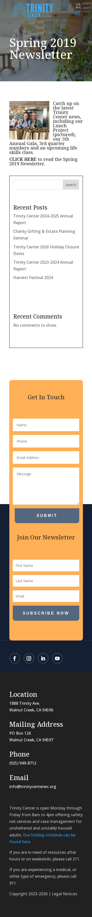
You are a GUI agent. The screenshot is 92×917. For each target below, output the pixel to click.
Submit (47, 515)
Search (71, 184)
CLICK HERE (23, 159)
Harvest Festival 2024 (33, 277)
